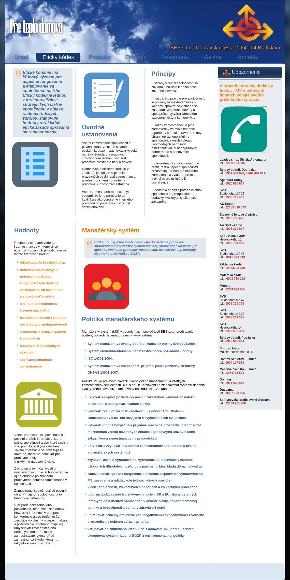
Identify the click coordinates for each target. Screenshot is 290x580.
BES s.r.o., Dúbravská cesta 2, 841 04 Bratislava (225, 47)
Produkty (100, 57)
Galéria (213, 57)
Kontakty (247, 57)
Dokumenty (175, 57)
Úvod (21, 57)
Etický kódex (58, 57)
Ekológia (136, 57)
